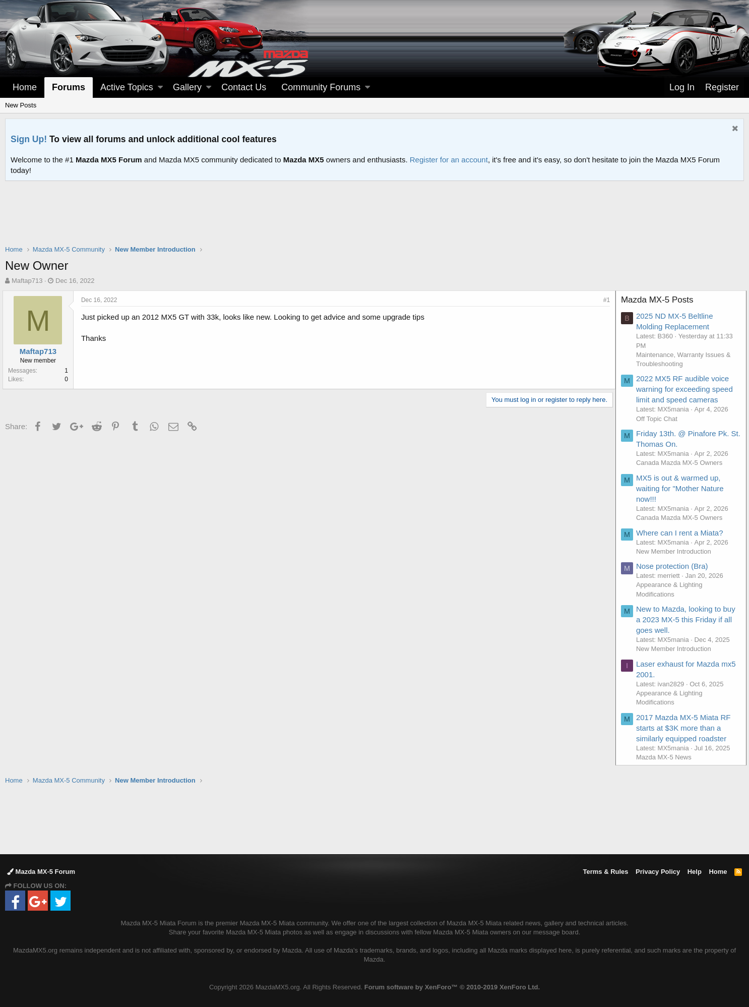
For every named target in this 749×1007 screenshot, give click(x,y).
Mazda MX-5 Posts (659, 300)
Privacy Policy (658, 871)
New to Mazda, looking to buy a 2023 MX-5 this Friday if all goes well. (688, 619)
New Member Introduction (676, 551)
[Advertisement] (374, 208)
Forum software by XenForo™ (452, 987)
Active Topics (126, 87)
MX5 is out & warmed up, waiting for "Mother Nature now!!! (682, 488)
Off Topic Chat (659, 419)
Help (695, 871)
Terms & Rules (605, 871)
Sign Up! (29, 139)
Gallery (187, 87)
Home (25, 87)
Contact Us (243, 87)
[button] (160, 87)
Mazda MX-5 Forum (41, 871)
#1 (604, 300)
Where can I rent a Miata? (682, 532)
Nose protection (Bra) (675, 566)
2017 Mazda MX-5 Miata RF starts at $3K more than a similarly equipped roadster (686, 728)
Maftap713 (27, 280)
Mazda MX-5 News (666, 757)
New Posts (20, 105)
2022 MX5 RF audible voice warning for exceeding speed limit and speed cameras (687, 389)
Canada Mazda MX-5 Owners (682, 462)
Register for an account (449, 159)
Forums (68, 87)
